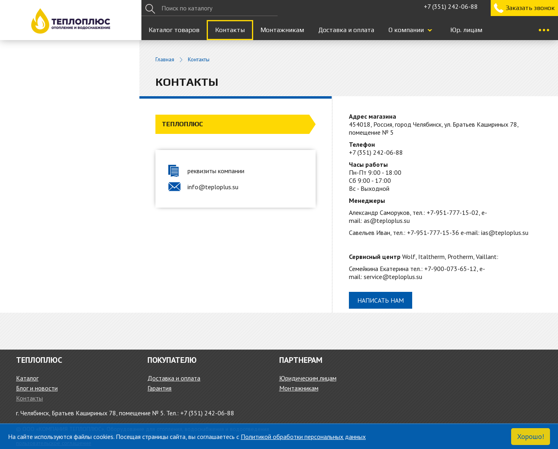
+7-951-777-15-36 (433, 233)
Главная (164, 59)
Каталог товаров (174, 30)
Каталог (27, 378)
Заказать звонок (530, 8)
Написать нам (380, 300)
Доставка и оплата (346, 30)
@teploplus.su (508, 233)
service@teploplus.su (393, 277)
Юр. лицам (466, 30)
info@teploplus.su (212, 187)
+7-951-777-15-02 (453, 212)
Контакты (230, 30)
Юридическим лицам (307, 378)
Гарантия (159, 388)
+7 (376, 152)
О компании (406, 30)
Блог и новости (37, 388)
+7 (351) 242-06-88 (451, 6)
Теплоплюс (182, 124)
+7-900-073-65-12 (450, 269)
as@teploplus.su (387, 220)
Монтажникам (282, 30)
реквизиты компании (215, 171)
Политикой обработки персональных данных (303, 437)
